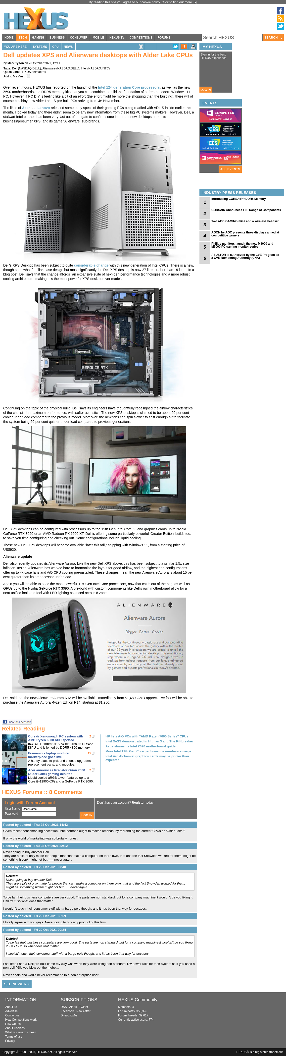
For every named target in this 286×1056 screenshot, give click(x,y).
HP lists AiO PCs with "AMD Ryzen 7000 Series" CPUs (146, 736)
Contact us (12, 1015)
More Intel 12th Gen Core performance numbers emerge (148, 751)
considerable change (91, 265)
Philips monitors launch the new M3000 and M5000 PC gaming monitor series (242, 245)
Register (138, 802)
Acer (26, 108)
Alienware (49, 68)
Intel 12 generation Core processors (129, 87)
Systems (40, 47)
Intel (84, 68)
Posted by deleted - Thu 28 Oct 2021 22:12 (35, 846)
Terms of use (13, 1036)
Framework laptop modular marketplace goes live (49, 755)
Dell (14, 68)
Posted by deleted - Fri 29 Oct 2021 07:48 (34, 867)
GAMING (38, 37)
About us (11, 1007)
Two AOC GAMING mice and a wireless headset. (245, 221)
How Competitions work (21, 1019)
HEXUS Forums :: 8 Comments (42, 792)
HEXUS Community (137, 999)
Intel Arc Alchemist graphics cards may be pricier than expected (147, 758)
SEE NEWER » (17, 984)
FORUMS (163, 37)
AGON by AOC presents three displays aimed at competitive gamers (245, 234)
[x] (195, 2)
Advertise (11, 1011)
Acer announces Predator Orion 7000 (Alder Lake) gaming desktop (56, 772)
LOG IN (205, 90)
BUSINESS (57, 37)
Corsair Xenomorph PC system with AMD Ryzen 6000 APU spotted (55, 738)
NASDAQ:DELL (29, 68)
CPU (55, 47)
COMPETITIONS (141, 37)
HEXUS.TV (116, 37)
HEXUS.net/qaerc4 (33, 72)
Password (11, 813)
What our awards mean (20, 1032)
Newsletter (83, 1011)
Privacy (10, 1041)
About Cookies (15, 1028)
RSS (64, 1007)
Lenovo (44, 108)
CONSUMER (78, 37)
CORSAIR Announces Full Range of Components (246, 210)
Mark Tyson (15, 63)
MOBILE (98, 37)
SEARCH (273, 38)
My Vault (18, 76)
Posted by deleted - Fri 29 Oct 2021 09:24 (34, 930)
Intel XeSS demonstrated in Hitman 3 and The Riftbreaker (149, 741)
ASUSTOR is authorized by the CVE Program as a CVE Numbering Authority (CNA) (245, 256)
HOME (8, 37)
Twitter (83, 1007)
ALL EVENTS (230, 169)
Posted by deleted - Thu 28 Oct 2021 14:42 (35, 825)
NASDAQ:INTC (98, 68)
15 (89, 753)
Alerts (73, 1007)
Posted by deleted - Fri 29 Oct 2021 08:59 (34, 916)
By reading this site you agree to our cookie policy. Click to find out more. (141, 2)
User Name (12, 808)
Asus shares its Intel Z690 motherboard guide (140, 746)
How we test (13, 1024)
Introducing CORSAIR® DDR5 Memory (238, 198)
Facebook (67, 1011)
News (68, 47)
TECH (23, 37)
